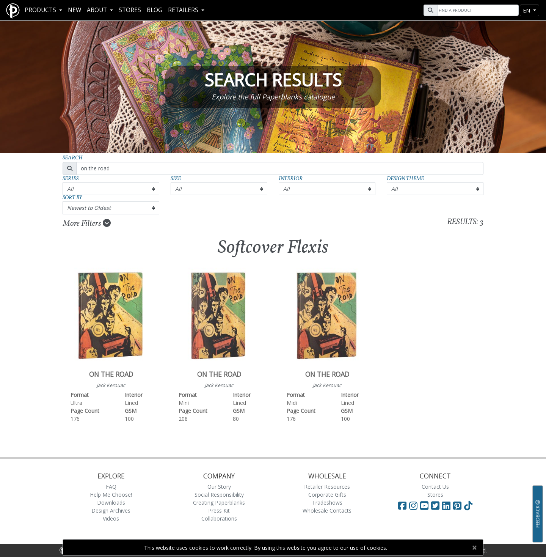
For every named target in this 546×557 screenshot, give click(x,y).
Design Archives (110, 510)
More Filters (87, 223)
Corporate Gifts (327, 494)
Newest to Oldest (89, 207)
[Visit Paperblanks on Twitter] (436, 505)
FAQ (111, 486)
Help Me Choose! (111, 494)
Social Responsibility (219, 494)
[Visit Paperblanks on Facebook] (402, 505)
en (527, 10)
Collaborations (219, 518)
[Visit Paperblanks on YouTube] (425, 505)
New (74, 10)
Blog (154, 10)
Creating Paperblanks (219, 502)
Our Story (219, 486)
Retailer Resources (327, 486)
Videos (111, 518)
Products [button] (41, 10)
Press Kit (219, 510)
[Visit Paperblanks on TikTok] (468, 505)
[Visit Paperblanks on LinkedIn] (447, 505)
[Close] (474, 547)
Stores (130, 10)
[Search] (477, 10)
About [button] (97, 10)
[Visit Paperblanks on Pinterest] (458, 505)
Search (73, 158)
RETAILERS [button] (184, 10)
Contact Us (435, 486)
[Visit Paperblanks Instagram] (413, 505)
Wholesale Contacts (327, 510)
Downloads (111, 502)
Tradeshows (327, 502)
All (70, 188)
